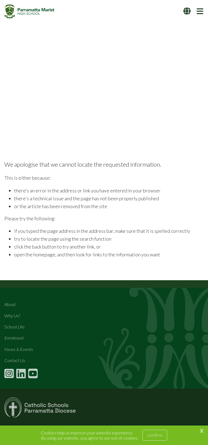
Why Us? (12, 315)
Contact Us (14, 360)
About (10, 304)
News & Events (18, 349)
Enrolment (14, 337)
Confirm (154, 435)
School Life (14, 326)
